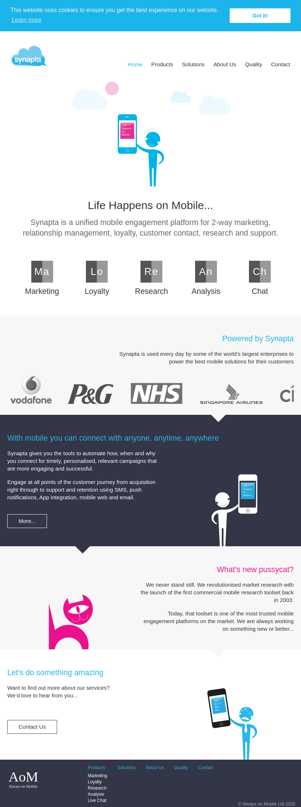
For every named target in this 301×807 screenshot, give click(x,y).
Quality (253, 64)
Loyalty (95, 781)
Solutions (193, 64)
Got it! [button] (260, 16)
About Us (224, 64)
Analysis (96, 794)
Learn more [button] (26, 20)
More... (27, 521)
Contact (280, 64)
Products (162, 64)
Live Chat (97, 800)
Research (97, 788)
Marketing (97, 775)
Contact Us (32, 727)
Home (135, 64)
